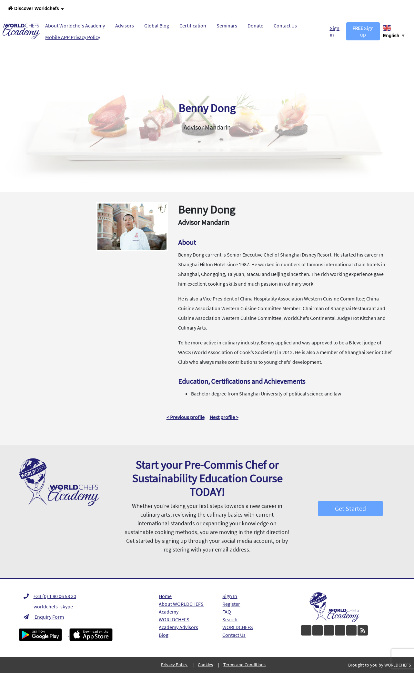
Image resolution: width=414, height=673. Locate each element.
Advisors (124, 25)
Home (165, 596)
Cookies (205, 665)
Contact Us (285, 25)
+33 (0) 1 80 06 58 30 (50, 596)
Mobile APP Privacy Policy (72, 37)
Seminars (227, 25)
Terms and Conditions (244, 665)
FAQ (226, 611)
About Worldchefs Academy (75, 25)
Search (229, 619)
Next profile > (224, 417)
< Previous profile (186, 417)
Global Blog (156, 25)
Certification (192, 25)
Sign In (229, 596)
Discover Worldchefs (36, 8)
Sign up (363, 31)
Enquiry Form (44, 617)
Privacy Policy (174, 665)
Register (231, 604)
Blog (163, 635)
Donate (255, 25)
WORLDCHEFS (237, 627)
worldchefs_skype (48, 606)
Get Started (350, 508)
